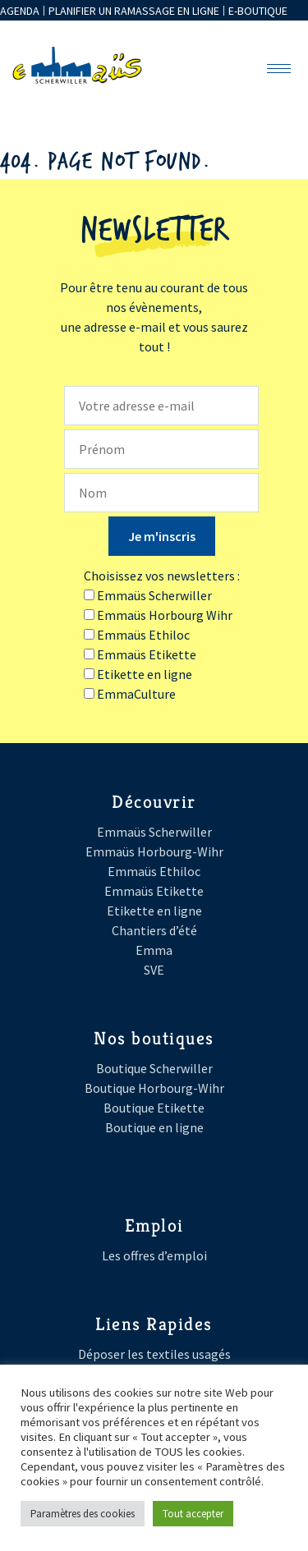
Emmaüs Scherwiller (154, 832)
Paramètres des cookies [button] (82, 1514)
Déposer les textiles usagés (154, 1354)
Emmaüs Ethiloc (154, 871)
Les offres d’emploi (154, 1255)
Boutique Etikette (154, 1107)
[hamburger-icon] (278, 68)
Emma (154, 950)
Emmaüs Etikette (154, 891)
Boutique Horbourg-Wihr (154, 1088)
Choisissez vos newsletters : (162, 575)
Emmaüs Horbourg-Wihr (154, 851)
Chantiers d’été (154, 930)
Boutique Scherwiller (154, 1068)
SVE (154, 969)
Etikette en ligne (154, 910)
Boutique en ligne (154, 1127)
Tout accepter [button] (193, 1514)
